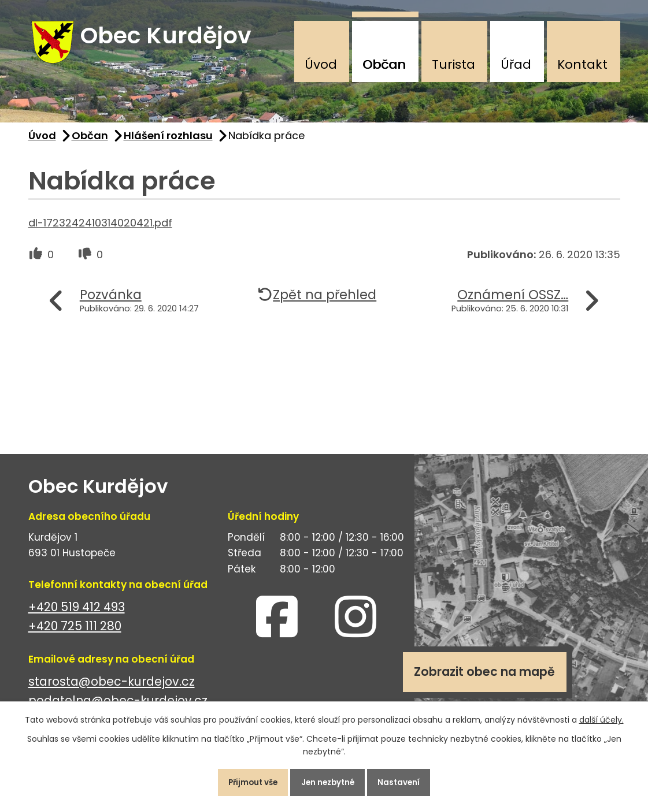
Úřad (516, 64)
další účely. (601, 716)
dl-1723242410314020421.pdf (100, 229)
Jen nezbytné (329, 780)
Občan (384, 64)
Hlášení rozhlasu (168, 142)
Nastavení (407, 780)
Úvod (321, 64)
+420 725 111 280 (74, 632)
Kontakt (582, 64)
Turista (453, 64)
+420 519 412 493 (76, 613)
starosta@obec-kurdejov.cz (111, 688)
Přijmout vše (245, 780)
